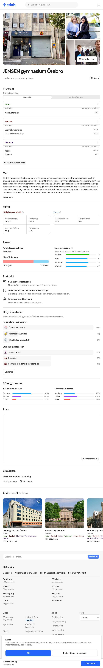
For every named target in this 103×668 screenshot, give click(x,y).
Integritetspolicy (12, 644)
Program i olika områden (26, 573)
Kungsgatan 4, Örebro (24, 78)
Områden (7, 573)
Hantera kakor (58, 634)
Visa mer (8, 197)
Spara (95, 78)
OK (28, 653)
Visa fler (57, 600)
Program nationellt (77, 573)
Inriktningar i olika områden (53, 573)
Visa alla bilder (87, 59)
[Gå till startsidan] (9, 5)
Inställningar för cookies (74, 653)
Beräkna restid (90, 459)
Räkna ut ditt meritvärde (14, 162)
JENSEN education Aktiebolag (17, 476)
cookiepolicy (26, 644)
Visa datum (90, 663)
